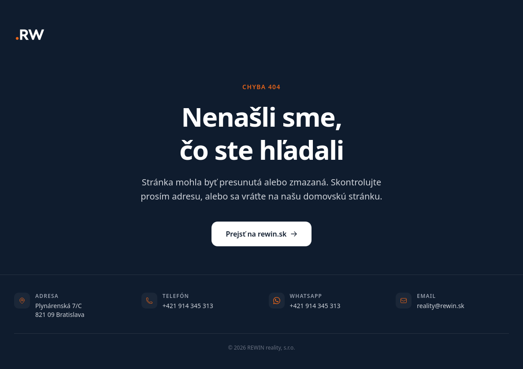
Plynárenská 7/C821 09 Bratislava (60, 310)
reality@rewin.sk (440, 305)
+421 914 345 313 (188, 305)
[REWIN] (30, 34)
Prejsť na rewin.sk (261, 234)
